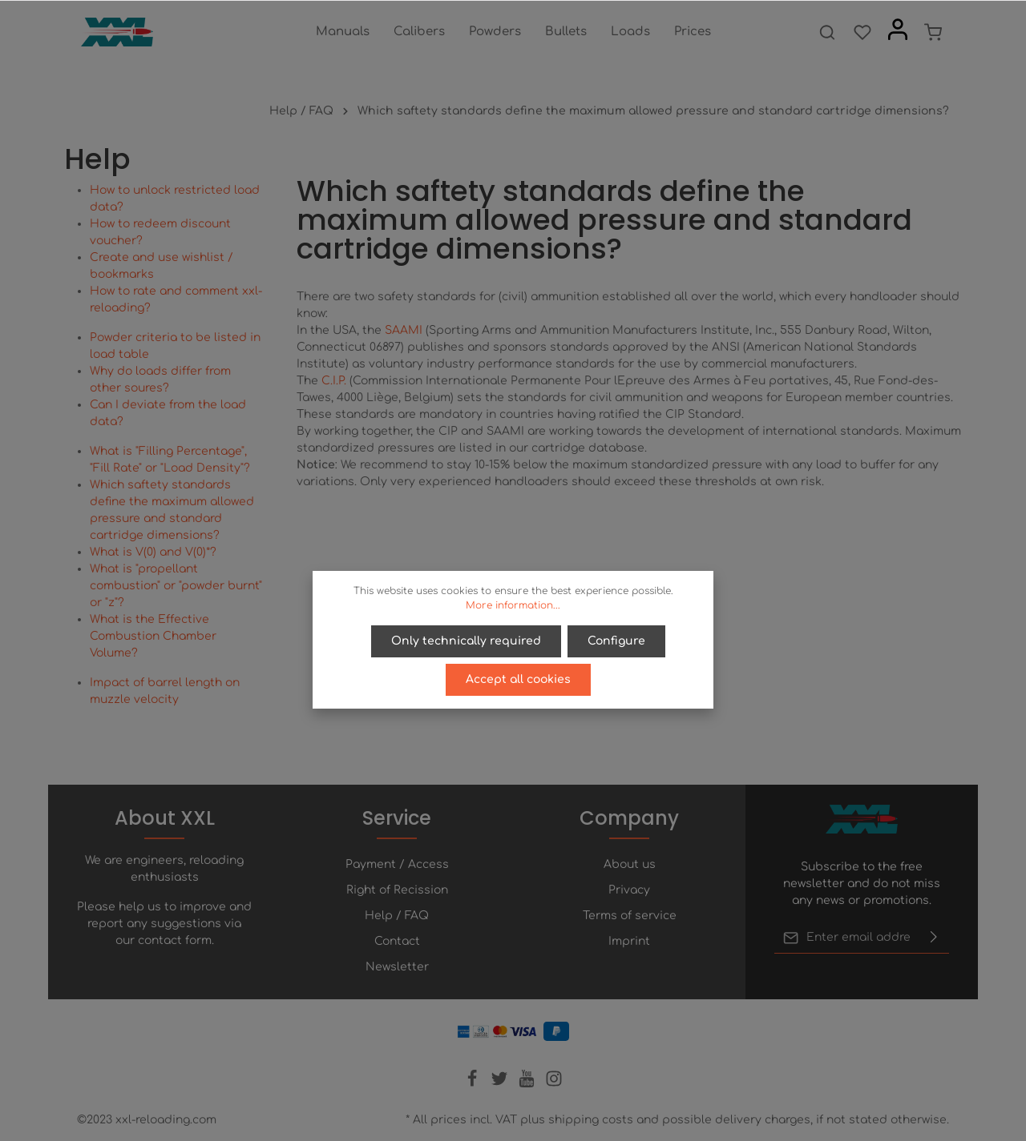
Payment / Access (397, 864)
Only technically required (466, 641)
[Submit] (934, 938)
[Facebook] (473, 1084)
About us (630, 864)
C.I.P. (333, 381)
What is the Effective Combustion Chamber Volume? (153, 636)
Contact (397, 941)
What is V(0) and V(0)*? (153, 552)
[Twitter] (501, 1084)
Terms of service (630, 916)
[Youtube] (528, 1084)
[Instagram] (554, 1084)
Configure (616, 641)
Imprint (629, 941)
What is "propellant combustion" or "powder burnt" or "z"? (176, 586)
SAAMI (403, 330)
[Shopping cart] (933, 32)
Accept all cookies (518, 679)
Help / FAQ (397, 916)
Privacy (629, 890)
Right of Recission (397, 890)
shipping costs (590, 1120)
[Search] (827, 32)
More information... (513, 605)
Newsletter (397, 967)
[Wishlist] (862, 32)
